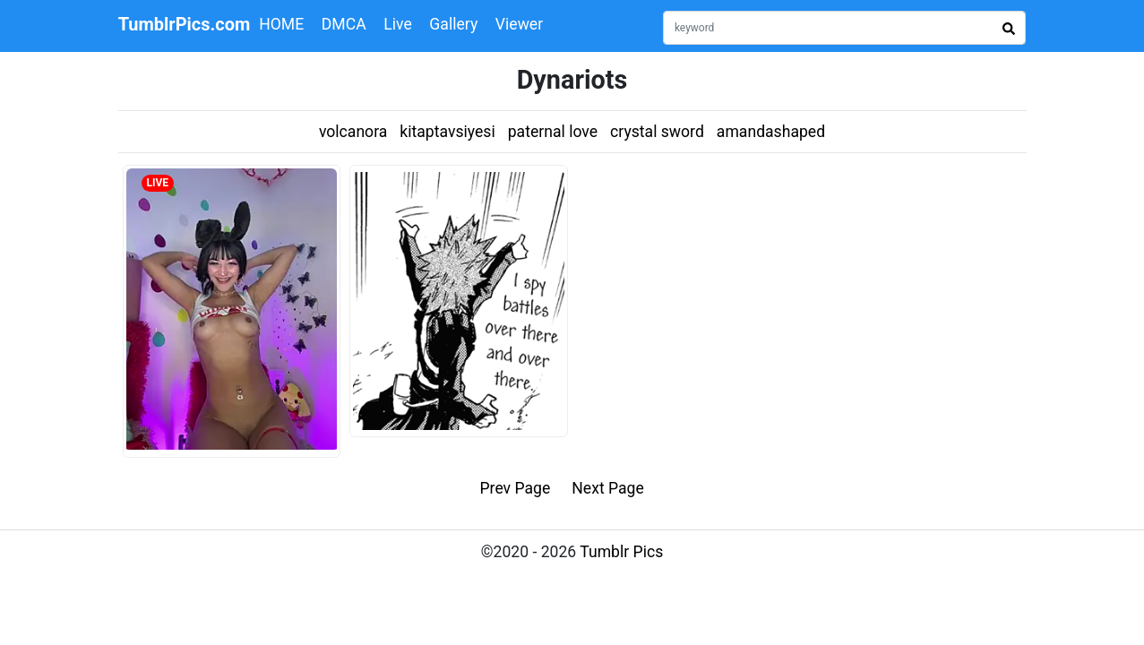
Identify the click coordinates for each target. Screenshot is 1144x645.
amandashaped (771, 132)
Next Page (608, 488)
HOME (281, 24)
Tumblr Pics (621, 552)
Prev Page (515, 488)
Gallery (453, 24)
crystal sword (657, 132)
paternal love (553, 132)
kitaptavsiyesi (447, 132)
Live (397, 24)
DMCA (344, 24)
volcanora (353, 132)
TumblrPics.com (184, 24)
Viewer (519, 24)
